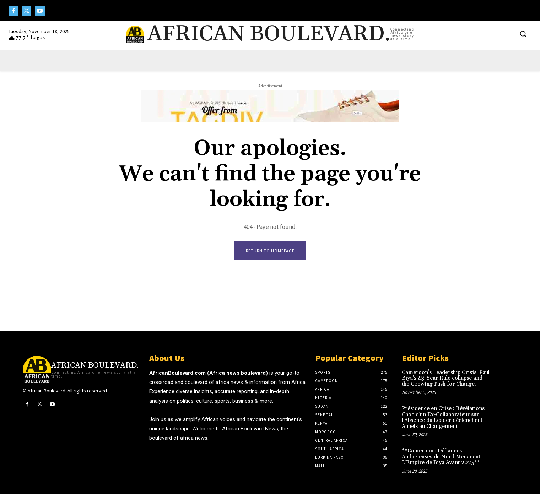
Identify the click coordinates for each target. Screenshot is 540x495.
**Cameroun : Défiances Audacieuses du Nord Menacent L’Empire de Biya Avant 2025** (441, 457)
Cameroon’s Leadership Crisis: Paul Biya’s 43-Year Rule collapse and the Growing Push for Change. (446, 379)
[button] (522, 33)
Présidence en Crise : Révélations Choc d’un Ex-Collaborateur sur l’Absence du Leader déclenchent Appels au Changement (443, 418)
